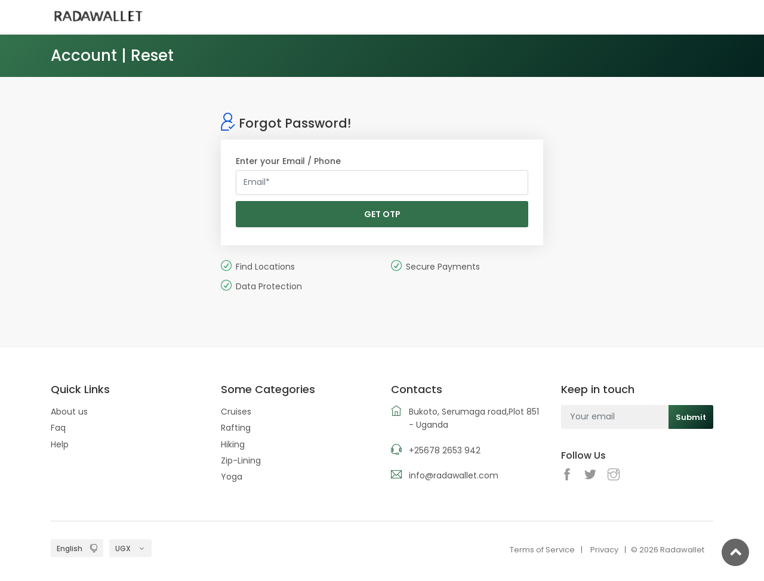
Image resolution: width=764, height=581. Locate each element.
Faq (58, 428)
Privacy (604, 549)
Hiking (233, 444)
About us (69, 412)
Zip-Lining (241, 460)
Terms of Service (542, 549)
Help (60, 444)
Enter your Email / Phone (288, 161)
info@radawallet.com (453, 475)
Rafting (236, 428)
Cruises (236, 412)
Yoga (231, 477)
